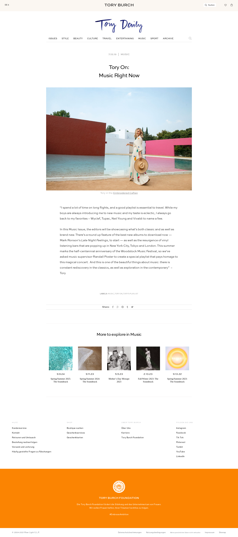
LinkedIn (180, 456)
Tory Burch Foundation (132, 437)
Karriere (125, 433)
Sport (154, 39)
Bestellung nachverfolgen (24, 442)
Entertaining (125, 39)
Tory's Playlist (130, 294)
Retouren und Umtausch (24, 437)
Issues (53, 39)
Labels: (104, 294)
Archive (168, 39)
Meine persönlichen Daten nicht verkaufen (185, 532)
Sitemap (222, 532)
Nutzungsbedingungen (156, 532)
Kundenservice (19, 428)
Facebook (181, 433)
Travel (107, 39)
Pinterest (180, 442)
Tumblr (179, 447)
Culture (92, 39)
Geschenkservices (76, 433)
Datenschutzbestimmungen (130, 532)
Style (65, 39)
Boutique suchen (75, 428)
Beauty (78, 39)
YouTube (180, 451)
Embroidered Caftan (125, 193)
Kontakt (16, 433)
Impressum (209, 532)
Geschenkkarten (75, 437)
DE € (7, 5)
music (111, 294)
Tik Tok (180, 437)
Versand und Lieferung (23, 447)
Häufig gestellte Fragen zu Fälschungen (31, 451)
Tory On (118, 294)
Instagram (181, 428)
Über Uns (126, 428)
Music (142, 39)
